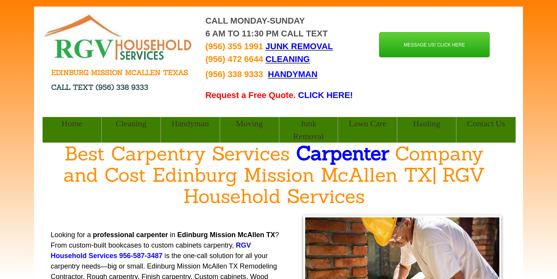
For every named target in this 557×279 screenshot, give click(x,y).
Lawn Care (367, 123)
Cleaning (131, 123)
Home (72, 123)
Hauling (427, 123)
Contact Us (486, 123)
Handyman (190, 123)
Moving (249, 123)
